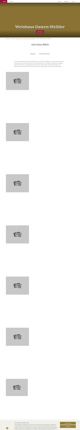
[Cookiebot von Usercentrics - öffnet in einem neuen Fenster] (7, 428)
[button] (3, 1)
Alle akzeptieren (68, 414)
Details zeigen (59, 427)
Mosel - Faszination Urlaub (17, 38)
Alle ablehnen (68, 417)
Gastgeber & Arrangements (30, 38)
